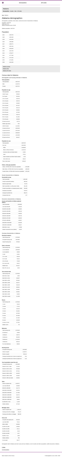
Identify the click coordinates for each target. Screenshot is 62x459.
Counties (12, 11)
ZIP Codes (43, 2)
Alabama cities (6, 68)
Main (3, 15)
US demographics (5, 449)
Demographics (23, 2)
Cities (15, 11)
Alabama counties (6, 66)
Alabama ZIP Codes (7, 70)
